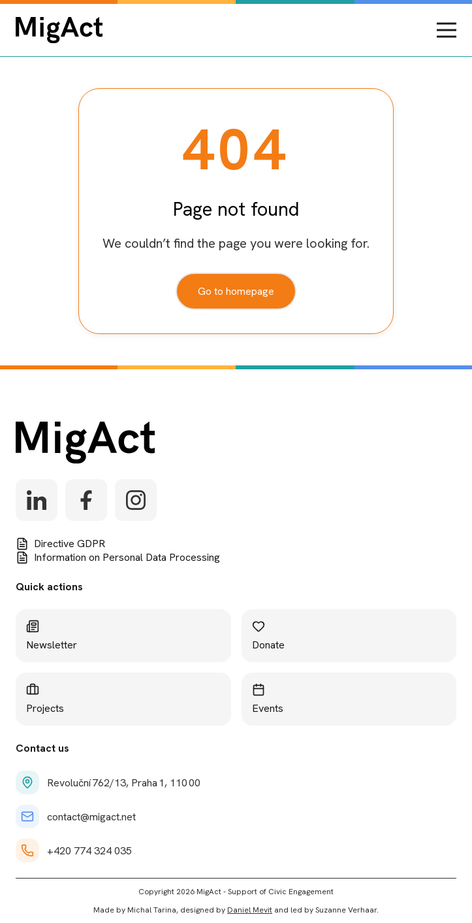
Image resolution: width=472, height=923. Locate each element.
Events (267, 699)
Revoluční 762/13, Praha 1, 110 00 (108, 782)
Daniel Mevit (249, 910)
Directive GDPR (60, 543)
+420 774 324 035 (74, 850)
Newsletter (51, 636)
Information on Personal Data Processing (118, 557)
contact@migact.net (76, 816)
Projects (45, 699)
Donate (268, 636)
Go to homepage (236, 291)
